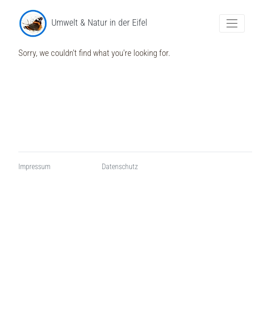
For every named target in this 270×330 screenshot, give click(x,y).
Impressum (34, 166)
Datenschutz (120, 166)
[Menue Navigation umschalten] (232, 23)
